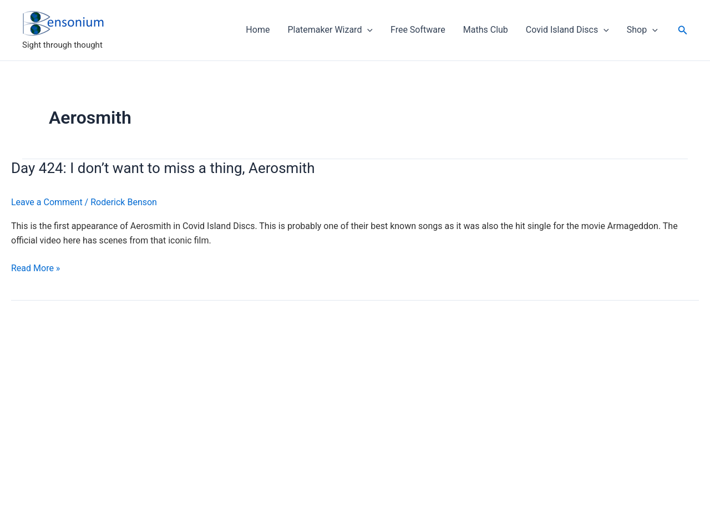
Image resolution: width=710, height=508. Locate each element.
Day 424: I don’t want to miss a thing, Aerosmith (163, 168)
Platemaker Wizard (330, 30)
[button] (683, 30)
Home (258, 29)
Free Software (417, 29)
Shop (642, 30)
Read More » (35, 268)
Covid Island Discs (567, 30)
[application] (367, 30)
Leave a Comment (47, 202)
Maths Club (485, 29)
